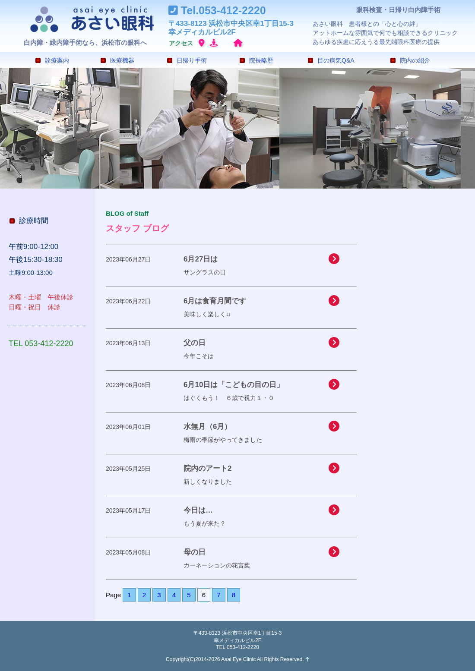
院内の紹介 (410, 60)
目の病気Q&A (331, 60)
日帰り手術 (187, 60)
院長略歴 (256, 60)
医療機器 (117, 60)
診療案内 (52, 60)
